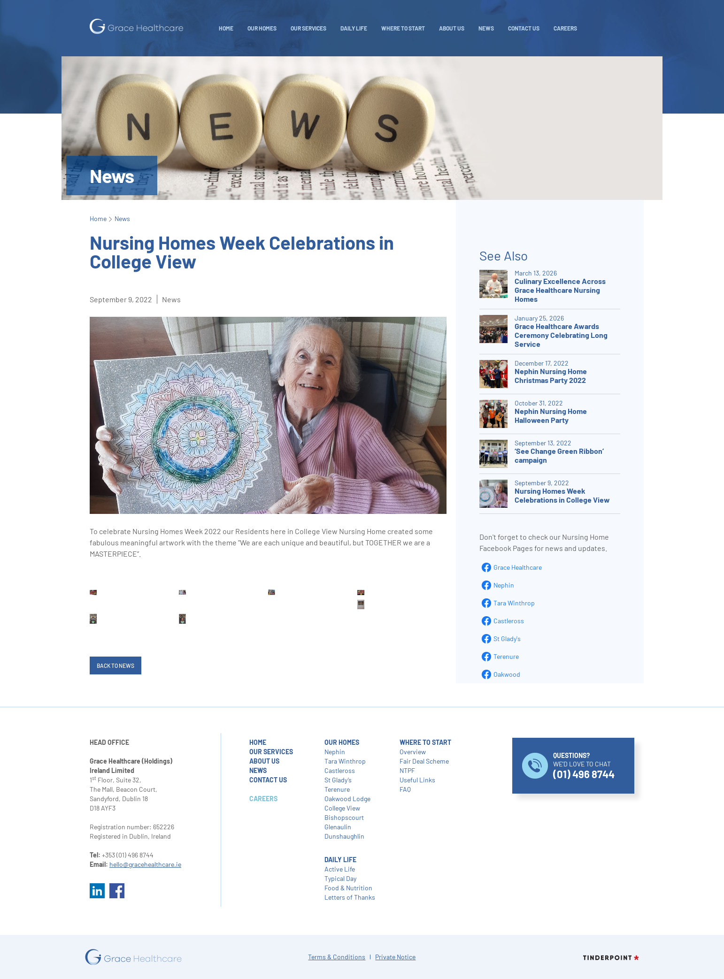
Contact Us (523, 28)
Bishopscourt (344, 817)
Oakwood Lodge (347, 799)
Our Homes (262, 28)
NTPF (407, 770)
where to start (425, 742)
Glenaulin (337, 827)
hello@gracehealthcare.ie (145, 864)
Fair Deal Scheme (424, 761)
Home (226, 28)
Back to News (115, 665)
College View (342, 808)
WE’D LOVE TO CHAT (584, 765)
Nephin (503, 585)
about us (264, 761)
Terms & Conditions (336, 957)
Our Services (308, 28)
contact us (268, 780)
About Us (451, 28)
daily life (353, 28)
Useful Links (417, 780)
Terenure (506, 656)
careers (565, 28)
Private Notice (395, 957)
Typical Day (340, 878)
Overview (413, 752)
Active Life (339, 869)
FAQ (405, 789)
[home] (137, 26)
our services (271, 752)
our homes (341, 742)
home (257, 742)
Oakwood (506, 674)
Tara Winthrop (514, 603)
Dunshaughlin (344, 836)
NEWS (486, 28)
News (122, 218)
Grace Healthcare (517, 567)
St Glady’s (338, 780)
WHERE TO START (403, 28)
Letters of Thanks (349, 897)
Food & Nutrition (348, 888)
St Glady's (507, 638)
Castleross (508, 621)
